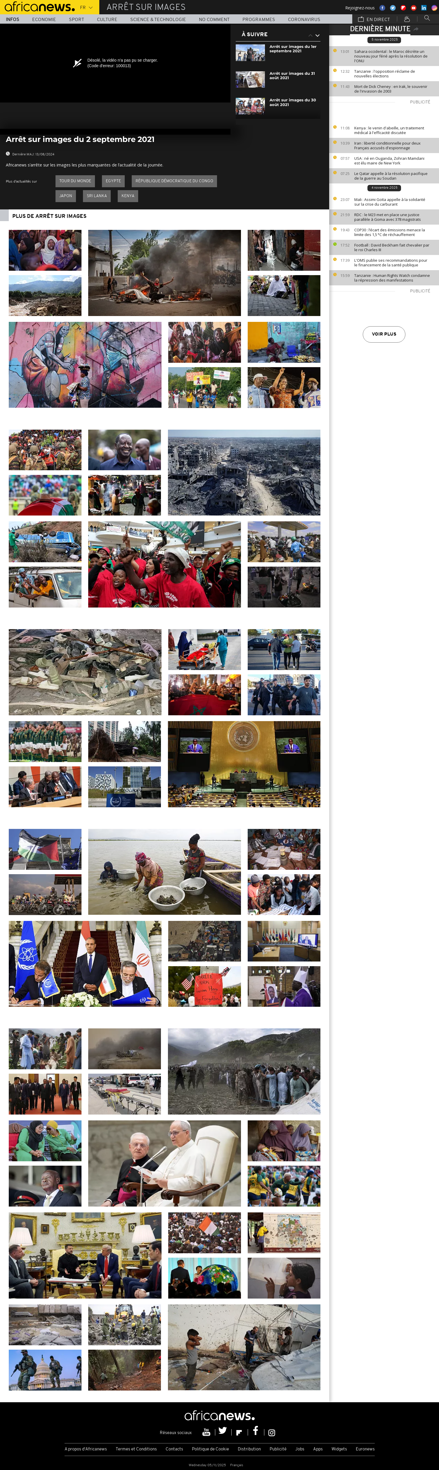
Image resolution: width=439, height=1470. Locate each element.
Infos (12, 20)
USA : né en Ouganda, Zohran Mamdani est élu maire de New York (389, 160)
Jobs (299, 1449)
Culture (107, 20)
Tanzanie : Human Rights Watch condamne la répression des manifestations (392, 277)
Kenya (128, 196)
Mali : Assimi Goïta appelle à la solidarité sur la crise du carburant (389, 201)
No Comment (214, 20)
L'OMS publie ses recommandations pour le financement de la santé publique (390, 262)
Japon (65, 196)
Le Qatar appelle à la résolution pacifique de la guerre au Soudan (391, 176)
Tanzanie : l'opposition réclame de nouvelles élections (384, 73)
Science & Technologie (158, 20)
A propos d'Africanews (86, 1449)
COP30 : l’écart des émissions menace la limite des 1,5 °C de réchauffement (389, 232)
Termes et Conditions (136, 1449)
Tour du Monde (75, 181)
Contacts (174, 1449)
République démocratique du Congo (174, 181)
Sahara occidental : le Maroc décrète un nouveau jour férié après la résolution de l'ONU (391, 56)
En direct (374, 19)
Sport (76, 20)
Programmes (258, 20)
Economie (44, 20)
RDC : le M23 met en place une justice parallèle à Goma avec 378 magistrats (387, 217)
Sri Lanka (97, 196)
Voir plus (384, 334)
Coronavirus (304, 20)
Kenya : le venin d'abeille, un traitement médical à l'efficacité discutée (389, 130)
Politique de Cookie (210, 1449)
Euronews (365, 1449)
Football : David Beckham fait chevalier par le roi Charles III (391, 247)
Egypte (113, 181)
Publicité (278, 1449)
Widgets (339, 1449)
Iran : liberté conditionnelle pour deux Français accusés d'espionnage (387, 145)
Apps (318, 1449)
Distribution (249, 1449)
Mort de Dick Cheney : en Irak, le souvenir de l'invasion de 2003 (390, 88)
